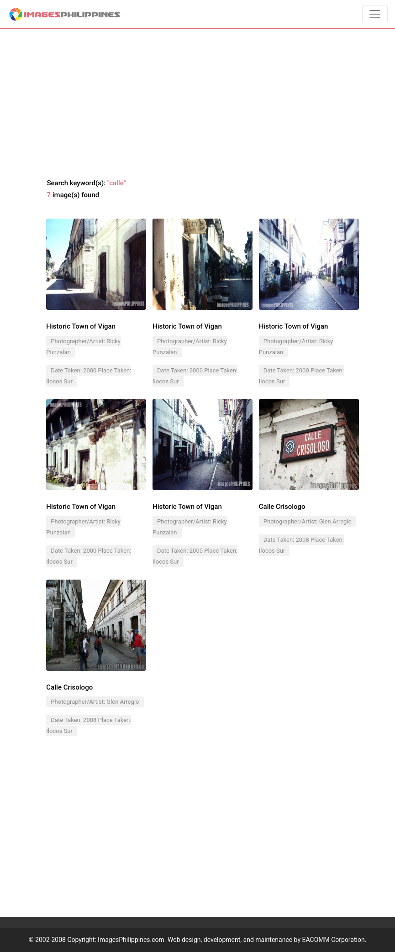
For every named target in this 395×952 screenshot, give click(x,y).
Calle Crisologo (69, 687)
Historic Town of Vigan (81, 326)
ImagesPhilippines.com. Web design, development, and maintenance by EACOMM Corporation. (232, 939)
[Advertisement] (197, 104)
